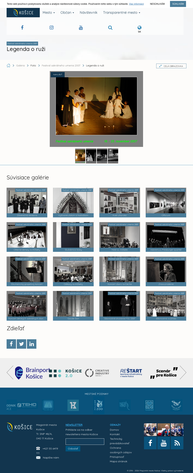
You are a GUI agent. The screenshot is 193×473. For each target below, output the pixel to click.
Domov (114, 429)
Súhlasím (178, 4)
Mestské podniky (96, 394)
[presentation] (10, 372)
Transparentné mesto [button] (121, 12)
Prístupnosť (117, 457)
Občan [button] (67, 12)
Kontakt (115, 434)
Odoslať (73, 448)
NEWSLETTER (74, 425)
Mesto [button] (49, 12)
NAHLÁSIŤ (57, 74)
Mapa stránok (118, 461)
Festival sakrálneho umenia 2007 (61, 65)
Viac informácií (136, 4)
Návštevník (88, 12)
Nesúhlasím (157, 4)
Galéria (20, 65)
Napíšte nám (51, 457)
